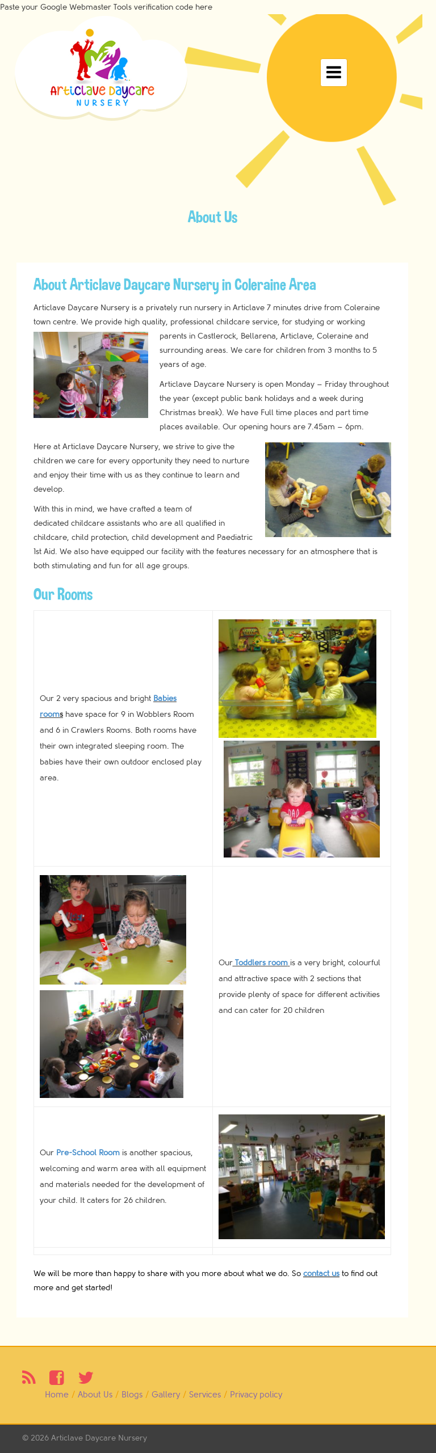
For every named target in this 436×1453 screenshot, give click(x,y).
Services (205, 1395)
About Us (95, 1395)
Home (57, 1395)
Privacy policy (256, 1395)
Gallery (166, 1395)
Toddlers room (260, 962)
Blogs (131, 1395)
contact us (321, 1273)
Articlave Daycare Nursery (99, 1438)
